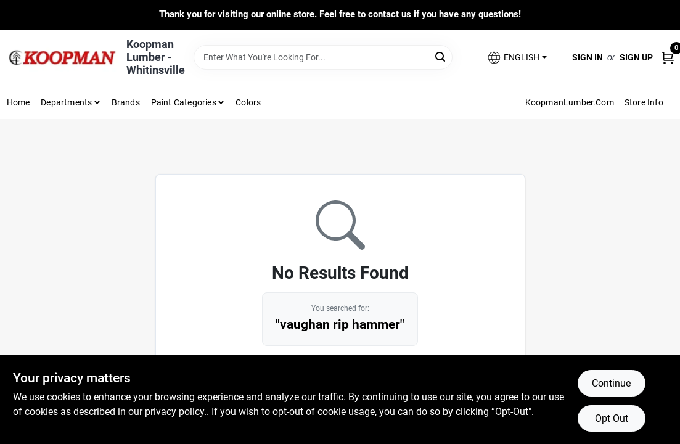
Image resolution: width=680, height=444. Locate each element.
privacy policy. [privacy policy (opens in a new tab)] (176, 411)
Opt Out (611, 418)
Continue (611, 383)
